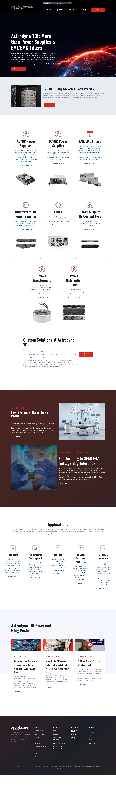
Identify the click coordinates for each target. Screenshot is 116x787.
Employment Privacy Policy (81, 778)
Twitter (92, 748)
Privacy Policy (46, 778)
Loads (37, 765)
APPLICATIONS (57, 739)
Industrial (55, 746)
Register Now (15, 438)
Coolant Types (39, 749)
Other (36, 768)
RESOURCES (74, 739)
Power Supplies (39, 742)
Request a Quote (98, 10)
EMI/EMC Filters (39, 746)
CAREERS (96, 3)
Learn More (49, 105)
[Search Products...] (59, 3)
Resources (71, 10)
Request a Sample (18, 69)
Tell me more (63, 485)
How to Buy (83, 10)
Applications (60, 10)
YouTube (93, 755)
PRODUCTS (38, 739)
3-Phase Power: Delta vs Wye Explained (89, 674)
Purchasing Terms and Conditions (61, 778)
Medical (55, 742)
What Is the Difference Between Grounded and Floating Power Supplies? (57, 676)
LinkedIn (92, 751)
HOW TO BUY (74, 743)
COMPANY (89, 3)
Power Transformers (41, 758)
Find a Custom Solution (86, 356)
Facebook (93, 744)
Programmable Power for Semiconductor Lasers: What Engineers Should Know (25, 678)
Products (48, 10)
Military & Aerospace (59, 755)
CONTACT (102, 3)
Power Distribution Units (42, 762)
